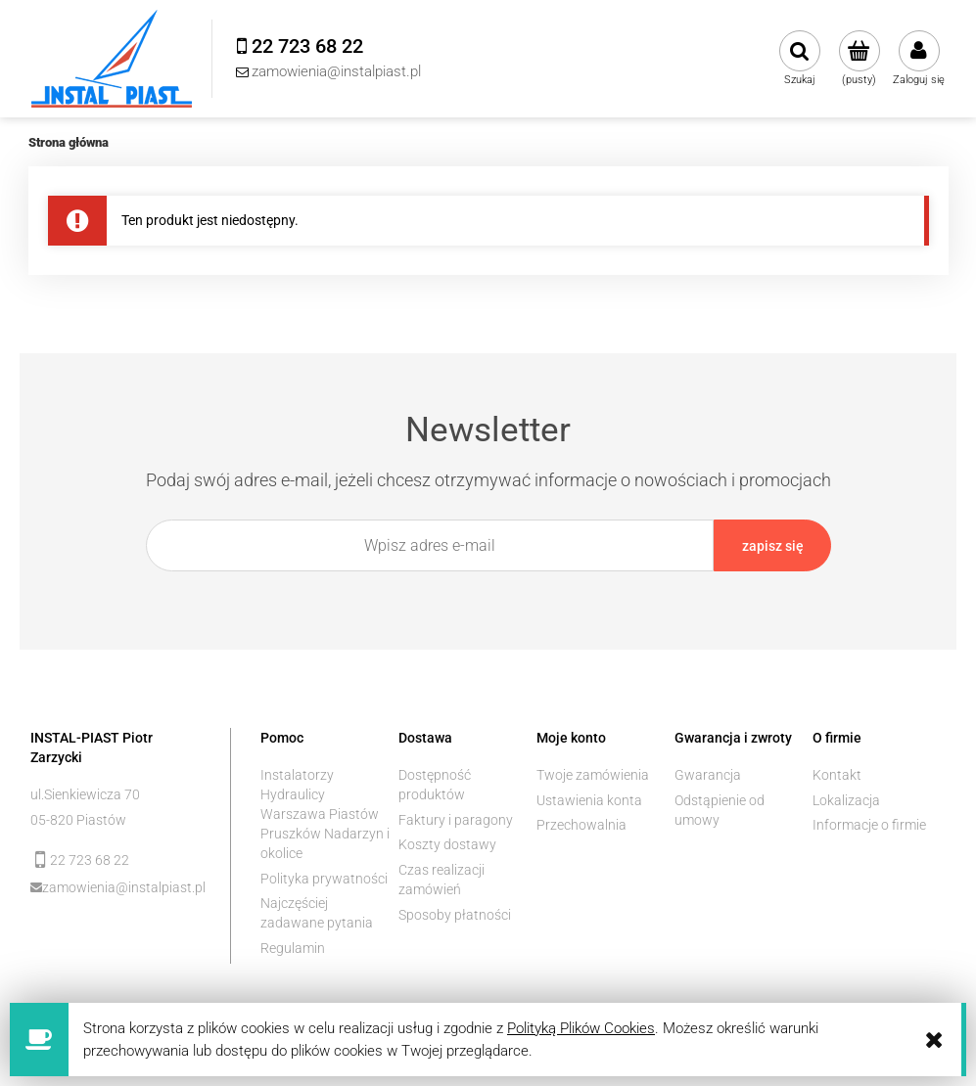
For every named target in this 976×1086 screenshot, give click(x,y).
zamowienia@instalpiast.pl (122, 887)
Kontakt (837, 775)
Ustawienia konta (589, 800)
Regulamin (292, 948)
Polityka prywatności (324, 878)
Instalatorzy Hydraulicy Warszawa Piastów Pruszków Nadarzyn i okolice (325, 814)
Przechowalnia (581, 825)
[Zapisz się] (772, 545)
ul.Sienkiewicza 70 (85, 794)
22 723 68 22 (89, 860)
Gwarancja (707, 775)
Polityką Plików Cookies (581, 1028)
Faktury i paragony (455, 820)
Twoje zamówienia (592, 775)
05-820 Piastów (78, 820)
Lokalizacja (846, 800)
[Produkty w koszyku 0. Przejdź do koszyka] (859, 58)
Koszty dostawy (447, 844)
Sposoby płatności (454, 915)
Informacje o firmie (869, 825)
